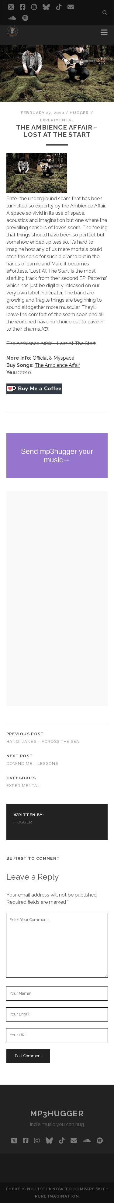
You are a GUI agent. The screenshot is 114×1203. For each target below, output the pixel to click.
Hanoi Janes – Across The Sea (43, 741)
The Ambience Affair (57, 365)
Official (40, 358)
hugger (79, 113)
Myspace (64, 358)
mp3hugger (57, 1113)
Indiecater (51, 293)
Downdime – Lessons (32, 763)
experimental (57, 120)
